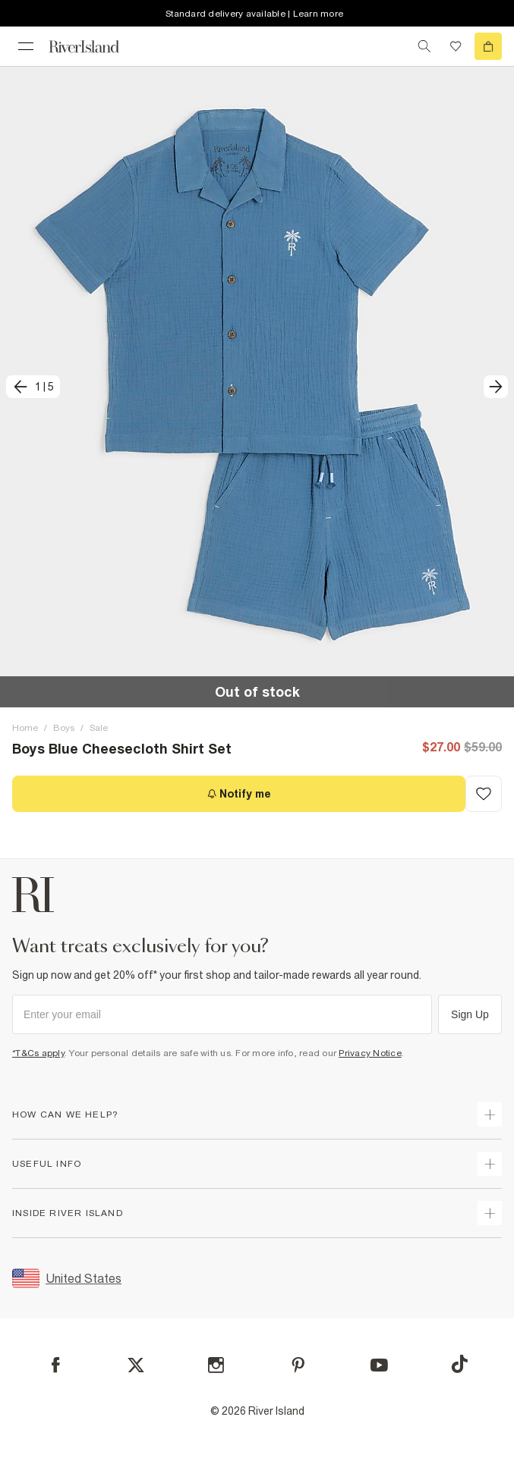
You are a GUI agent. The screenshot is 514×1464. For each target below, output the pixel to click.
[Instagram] (216, 1365)
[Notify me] (238, 794)
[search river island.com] (424, 46)
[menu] (25, 46)
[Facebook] (56, 1365)
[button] (257, 386)
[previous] (33, 386)
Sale (99, 728)
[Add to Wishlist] (483, 794)
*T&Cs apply (38, 1053)
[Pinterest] (298, 1365)
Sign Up (470, 1014)
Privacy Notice (370, 1053)
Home (25, 728)
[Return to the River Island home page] (94, 46)
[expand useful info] (490, 1164)
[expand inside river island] (490, 1213)
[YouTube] (379, 1365)
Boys (63, 728)
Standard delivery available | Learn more (254, 13)
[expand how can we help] (490, 1114)
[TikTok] (459, 1364)
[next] (496, 386)
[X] (136, 1365)
